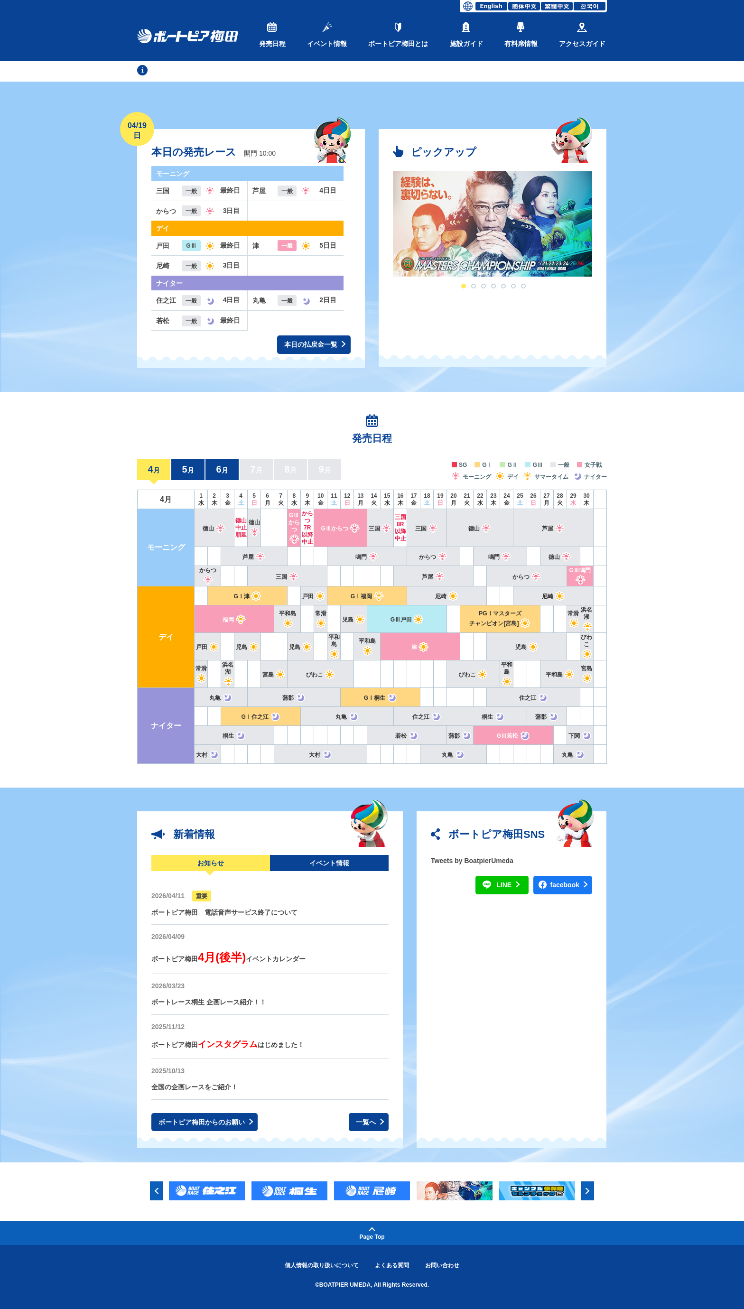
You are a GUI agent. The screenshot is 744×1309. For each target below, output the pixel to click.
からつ (433, 557)
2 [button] (473, 286)
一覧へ (370, 1122)
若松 (406, 736)
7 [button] (523, 286)
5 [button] (503, 286)
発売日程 (272, 34)
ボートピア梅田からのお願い (205, 1122)
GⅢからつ (294, 527)
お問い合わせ (442, 1265)
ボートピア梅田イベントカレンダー (228, 959)
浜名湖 (587, 618)
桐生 (493, 717)
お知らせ (210, 863)
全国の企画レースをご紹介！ (194, 1087)
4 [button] (493, 286)
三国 (380, 528)
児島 (353, 619)
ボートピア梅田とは (398, 34)
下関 (580, 736)
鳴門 (367, 557)
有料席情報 (521, 34)
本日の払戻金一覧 (314, 345)
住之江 (533, 698)
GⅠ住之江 (261, 717)
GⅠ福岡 (367, 596)
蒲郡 (294, 698)
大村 (207, 755)
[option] (492, 224)
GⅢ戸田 (407, 619)
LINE (508, 885)
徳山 (214, 528)
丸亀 (220, 698)
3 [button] (483, 286)
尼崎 (446, 596)
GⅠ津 (247, 596)
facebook (568, 885)
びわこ (587, 646)
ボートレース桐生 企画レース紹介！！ (208, 1002)
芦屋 (553, 528)
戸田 (314, 596)
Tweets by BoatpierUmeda (472, 860)
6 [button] (513, 286)
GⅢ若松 (513, 736)
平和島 (334, 646)
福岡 (234, 619)
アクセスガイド (582, 34)
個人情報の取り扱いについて (322, 1265)
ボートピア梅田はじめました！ (227, 1045)
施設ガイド (466, 34)
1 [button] (463, 286)
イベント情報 (327, 34)
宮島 (274, 674)
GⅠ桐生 (380, 698)
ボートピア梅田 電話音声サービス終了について (224, 912)
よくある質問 (392, 1265)
